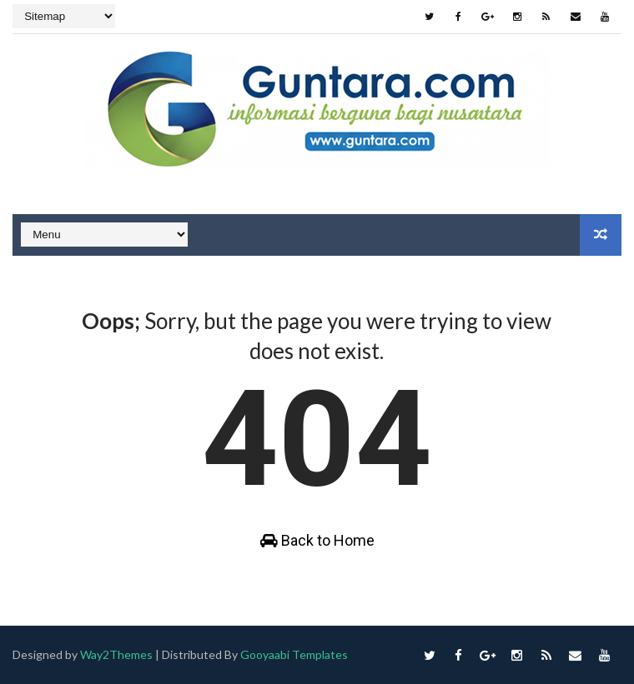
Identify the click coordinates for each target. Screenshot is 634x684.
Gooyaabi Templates (295, 654)
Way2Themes (116, 654)
